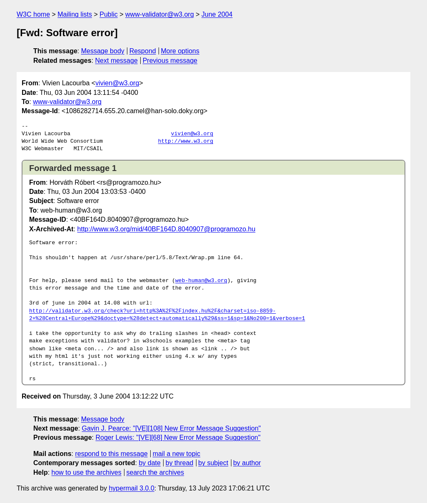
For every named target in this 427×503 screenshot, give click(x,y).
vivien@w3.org (117, 83)
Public (108, 14)
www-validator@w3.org (159, 14)
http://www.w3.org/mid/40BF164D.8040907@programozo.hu (166, 229)
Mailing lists (74, 14)
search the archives (155, 472)
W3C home (33, 14)
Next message (116, 60)
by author (247, 462)
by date (149, 462)
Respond (142, 51)
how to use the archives (87, 472)
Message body (102, 51)
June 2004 (217, 14)
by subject (213, 462)
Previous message (170, 60)
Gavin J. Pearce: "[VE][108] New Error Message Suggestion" (171, 428)
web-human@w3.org (201, 281)
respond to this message (111, 453)
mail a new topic (177, 453)
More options (180, 51)
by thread (180, 462)
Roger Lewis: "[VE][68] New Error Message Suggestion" (177, 437)
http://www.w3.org (186, 141)
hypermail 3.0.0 (131, 488)
